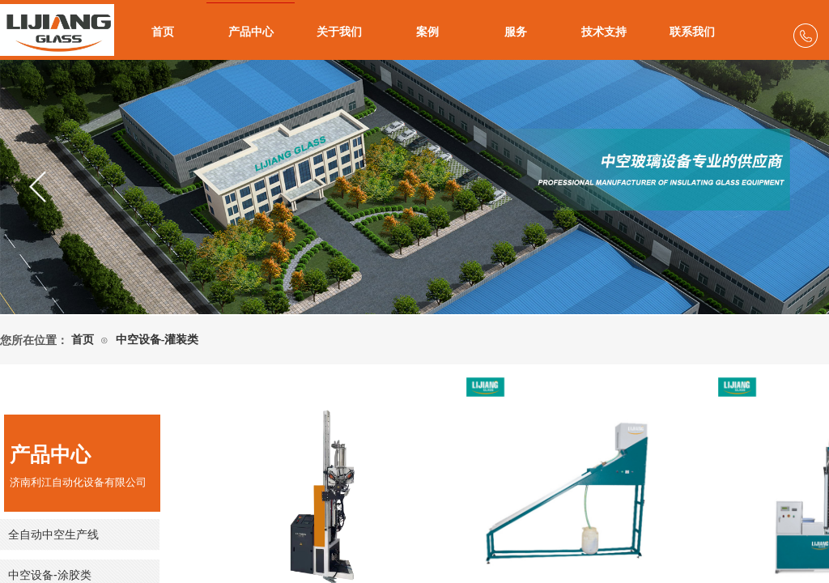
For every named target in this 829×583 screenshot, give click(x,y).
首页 (162, 32)
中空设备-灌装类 (157, 340)
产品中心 (251, 32)
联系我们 (692, 32)
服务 (515, 32)
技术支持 (604, 32)
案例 (427, 32)
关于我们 (339, 32)
